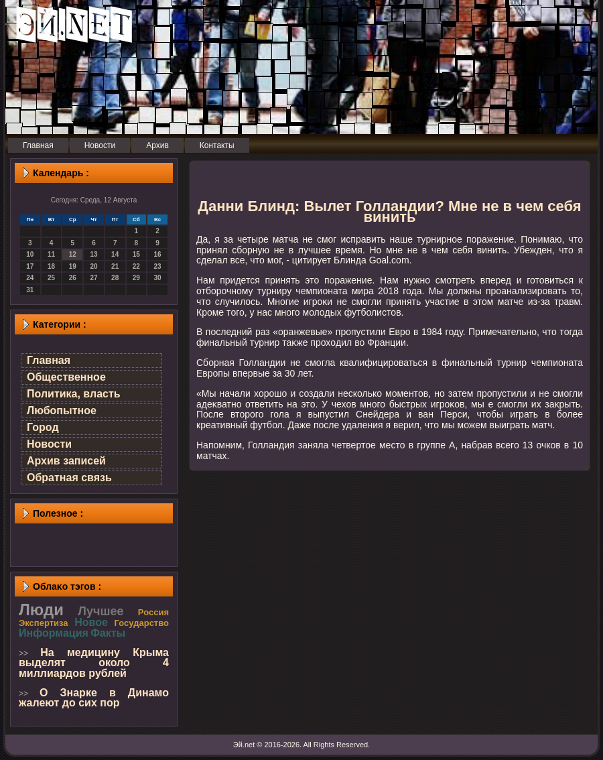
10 (30, 254)
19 (72, 266)
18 (51, 266)
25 (51, 277)
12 (72, 254)
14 (115, 254)
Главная (48, 360)
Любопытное (61, 410)
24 (30, 277)
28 (115, 277)
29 (136, 277)
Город (43, 427)
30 (157, 277)
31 (30, 290)
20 (93, 266)
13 (93, 254)
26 (72, 277)
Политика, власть (74, 393)
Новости (49, 444)
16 (157, 254)
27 (93, 277)
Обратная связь (69, 477)
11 (51, 254)
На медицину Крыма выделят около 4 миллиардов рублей (94, 663)
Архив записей (66, 460)
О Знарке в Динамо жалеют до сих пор (94, 698)
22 (136, 266)
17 (30, 266)
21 (115, 266)
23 (157, 266)
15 (136, 254)
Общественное (66, 377)
